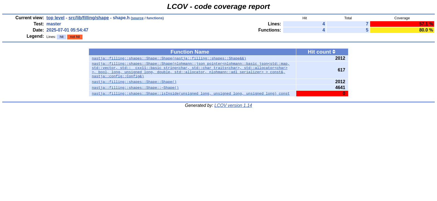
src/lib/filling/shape (89, 17)
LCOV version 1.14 (233, 108)
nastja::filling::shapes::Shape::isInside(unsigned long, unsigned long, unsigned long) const (191, 96)
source (138, 18)
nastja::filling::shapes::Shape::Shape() (134, 85)
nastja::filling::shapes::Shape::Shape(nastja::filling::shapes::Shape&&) (169, 58)
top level (56, 17)
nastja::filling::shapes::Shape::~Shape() (135, 91)
